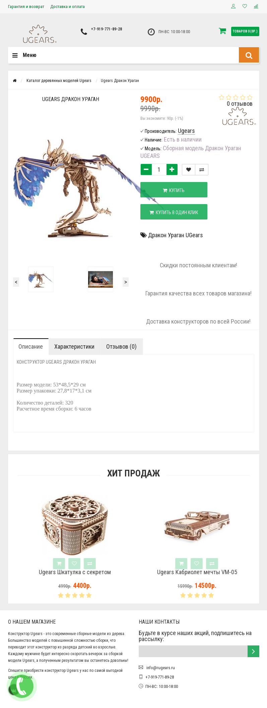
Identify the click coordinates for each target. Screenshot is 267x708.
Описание (30, 346)
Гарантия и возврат (26, 6)
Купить (174, 190)
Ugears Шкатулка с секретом (94, 572)
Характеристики (74, 346)
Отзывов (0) (121, 346)
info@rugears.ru (160, 667)
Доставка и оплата (67, 6)
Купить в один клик (173, 212)
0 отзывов (240, 103)
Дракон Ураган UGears (175, 235)
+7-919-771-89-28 (106, 29)
